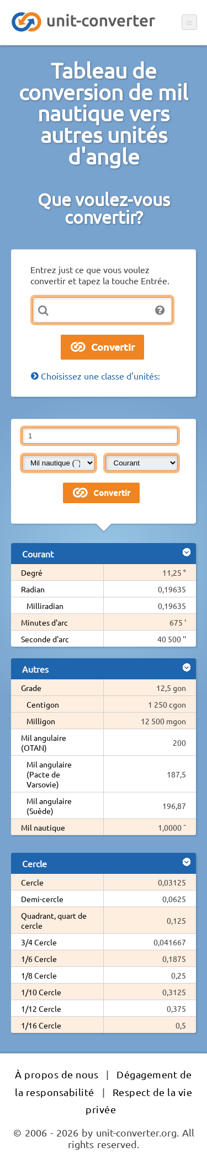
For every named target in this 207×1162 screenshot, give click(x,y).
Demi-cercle (42, 899)
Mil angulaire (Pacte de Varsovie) (49, 774)
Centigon (42, 704)
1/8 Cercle (39, 975)
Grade (31, 688)
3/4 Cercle (39, 942)
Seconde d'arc (45, 639)
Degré (32, 572)
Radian (33, 589)
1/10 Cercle (41, 992)
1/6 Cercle (39, 959)
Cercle (32, 882)
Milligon (40, 721)
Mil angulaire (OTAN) (43, 743)
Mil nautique (43, 827)
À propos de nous (56, 1074)
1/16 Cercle (41, 1025)
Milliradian (44, 606)
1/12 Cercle (41, 1008)
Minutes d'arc (44, 622)
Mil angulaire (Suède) (49, 806)
